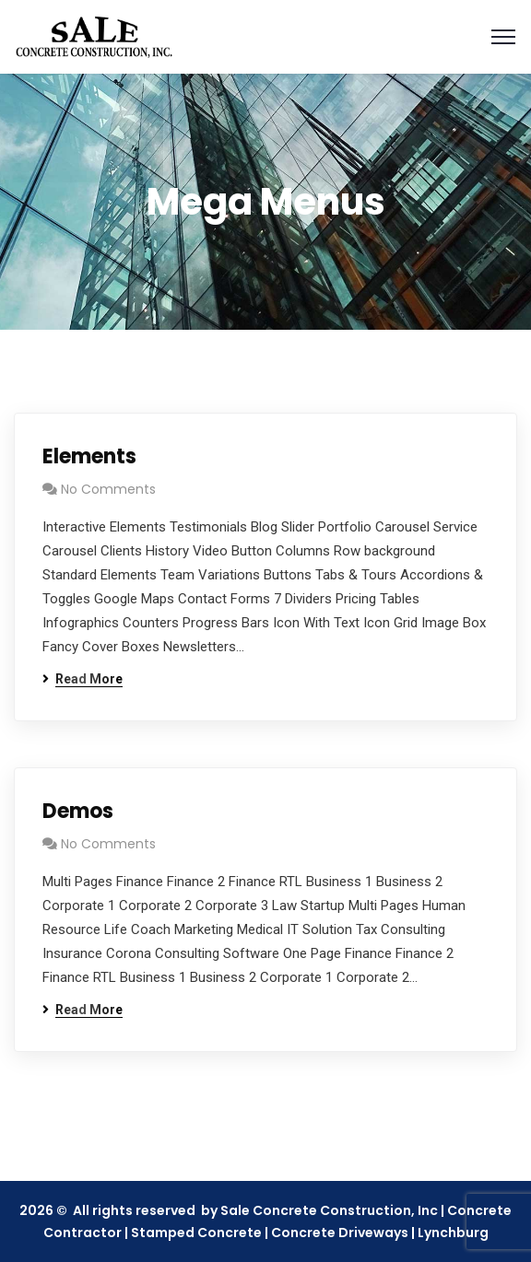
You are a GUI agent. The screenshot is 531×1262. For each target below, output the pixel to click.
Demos (77, 811)
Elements (89, 456)
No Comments (108, 489)
